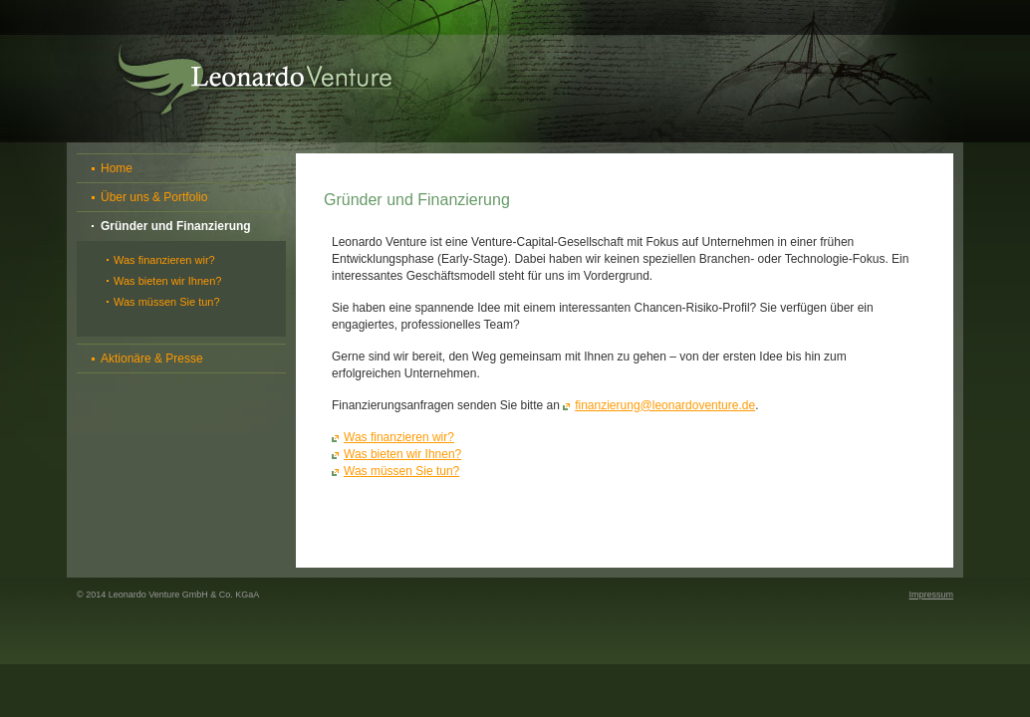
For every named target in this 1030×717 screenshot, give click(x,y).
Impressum (930, 594)
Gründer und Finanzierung (176, 226)
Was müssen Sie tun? (167, 302)
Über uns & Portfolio (154, 197)
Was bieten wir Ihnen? (167, 281)
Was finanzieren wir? (164, 260)
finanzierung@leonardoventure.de (665, 405)
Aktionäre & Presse (152, 358)
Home (116, 168)
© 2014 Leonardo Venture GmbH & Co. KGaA (168, 594)
